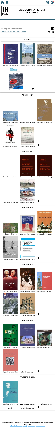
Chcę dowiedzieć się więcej (18, 426)
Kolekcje (23, 32)
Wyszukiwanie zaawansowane (10, 32)
